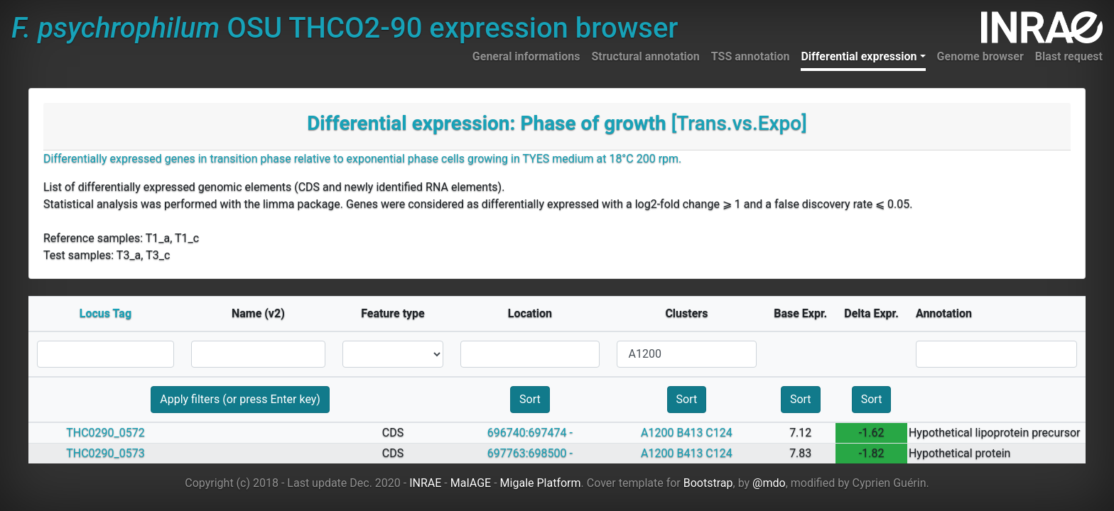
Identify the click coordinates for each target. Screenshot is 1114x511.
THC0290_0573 (105, 453)
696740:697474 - (530, 432)
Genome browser (980, 56)
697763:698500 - (530, 453)
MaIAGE (471, 483)
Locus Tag (105, 313)
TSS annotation (750, 56)
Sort (530, 399)
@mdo (769, 483)
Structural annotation (645, 56)
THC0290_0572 (105, 432)
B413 (689, 432)
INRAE (425, 483)
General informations (526, 56)
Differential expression (858, 56)
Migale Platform (540, 483)
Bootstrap (708, 483)
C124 (718, 432)
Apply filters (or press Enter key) (240, 399)
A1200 (657, 432)
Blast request (1069, 56)
